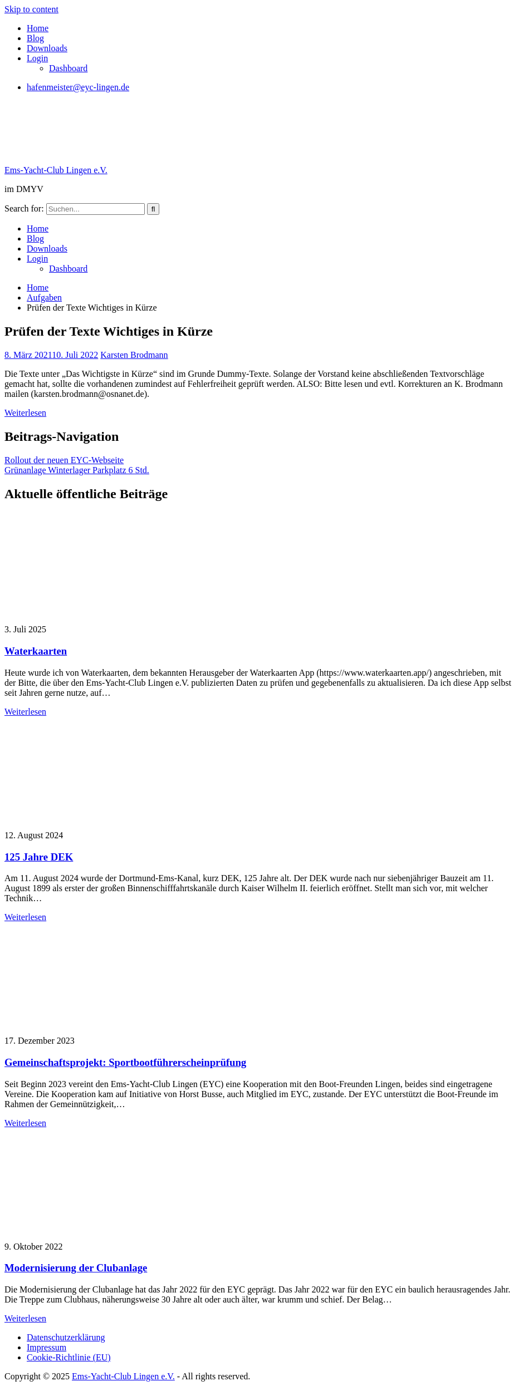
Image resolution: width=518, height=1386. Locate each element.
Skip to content (31, 9)
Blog (35, 38)
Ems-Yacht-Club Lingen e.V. (55, 170)
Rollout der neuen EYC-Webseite (64, 460)
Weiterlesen (25, 412)
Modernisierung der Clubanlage (75, 1268)
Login (37, 58)
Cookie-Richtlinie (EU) (69, 1357)
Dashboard (68, 68)
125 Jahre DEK (38, 857)
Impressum (46, 1347)
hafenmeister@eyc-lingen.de (78, 87)
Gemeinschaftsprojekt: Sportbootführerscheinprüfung (125, 1062)
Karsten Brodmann (134, 355)
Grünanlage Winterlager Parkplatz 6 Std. (76, 470)
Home (37, 28)
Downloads (47, 48)
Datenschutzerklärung (66, 1337)
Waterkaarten (35, 651)
